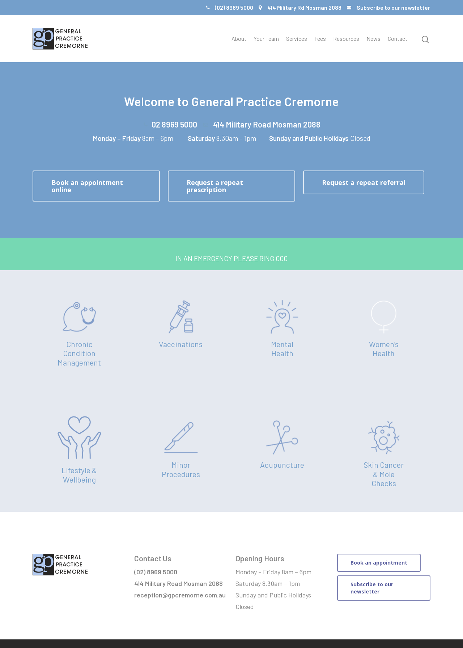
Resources (346, 38)
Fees (320, 38)
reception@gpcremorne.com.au (180, 595)
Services (296, 38)
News (373, 38)
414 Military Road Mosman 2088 (266, 124)
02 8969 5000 (174, 124)
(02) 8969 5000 (234, 7)
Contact (397, 38)
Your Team (266, 38)
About (239, 38)
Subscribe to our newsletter (393, 7)
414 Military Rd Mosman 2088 (304, 7)
